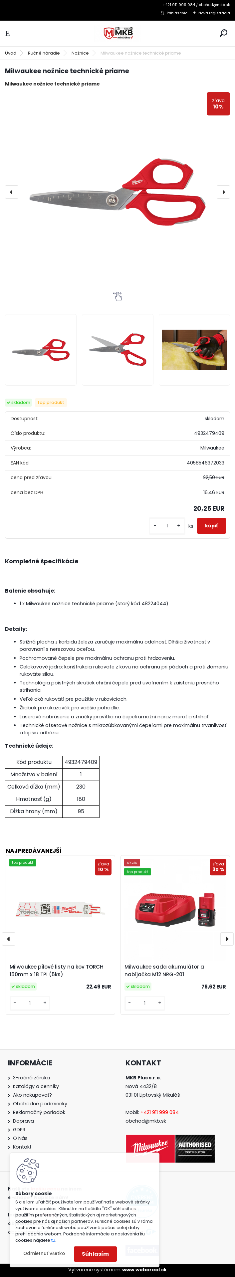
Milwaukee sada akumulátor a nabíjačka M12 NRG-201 (164, 970)
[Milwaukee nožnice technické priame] (117, 192)
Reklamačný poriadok (39, 1112)
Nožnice (80, 53)
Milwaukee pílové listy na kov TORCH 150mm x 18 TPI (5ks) (57, 970)
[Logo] (117, 33)
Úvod (10, 53)
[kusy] (167, 526)
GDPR (19, 1129)
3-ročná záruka (31, 1077)
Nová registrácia (214, 13)
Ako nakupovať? (32, 1095)
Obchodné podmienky (40, 1103)
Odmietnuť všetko (44, 1253)
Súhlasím (95, 1254)
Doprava (23, 1121)
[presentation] (11, 192)
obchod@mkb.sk (145, 1121)
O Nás (20, 1138)
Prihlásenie (177, 13)
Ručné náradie (44, 53)
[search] (223, 33)
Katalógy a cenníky (36, 1086)
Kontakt (22, 1147)
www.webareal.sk (144, 1269)
